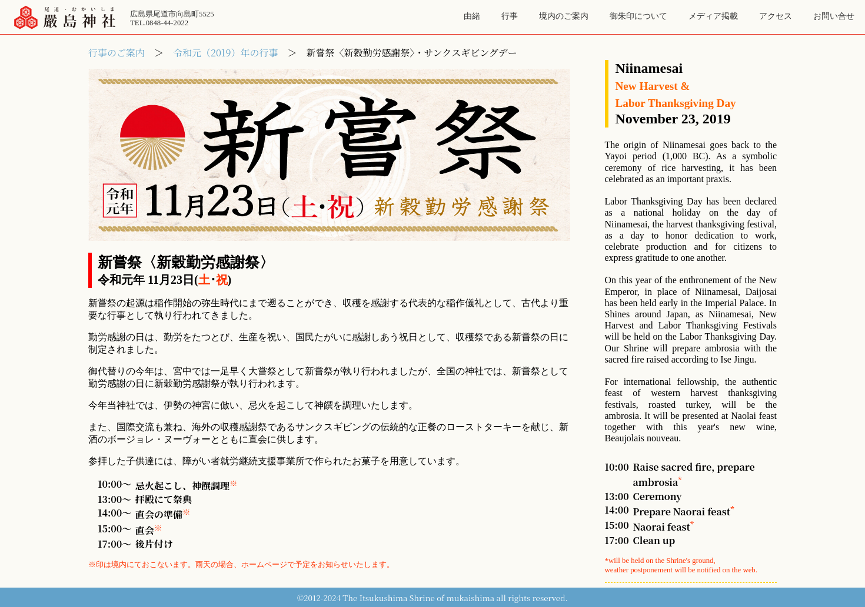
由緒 (472, 16)
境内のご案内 (563, 16)
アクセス (775, 16)
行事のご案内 (116, 52)
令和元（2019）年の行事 (225, 52)
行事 (509, 16)
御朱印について (638, 16)
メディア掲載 (713, 16)
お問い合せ (833, 16)
